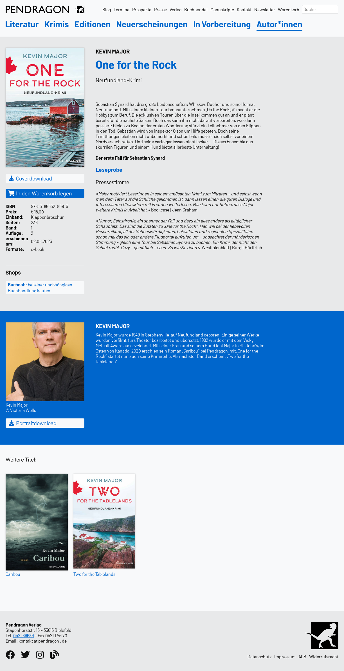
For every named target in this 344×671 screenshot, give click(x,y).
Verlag (175, 9)
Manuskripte (222, 9)
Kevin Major (113, 51)
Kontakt (244, 9)
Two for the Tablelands (94, 574)
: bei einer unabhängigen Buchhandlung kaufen (40, 287)
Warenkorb (288, 9)
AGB (302, 656)
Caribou (13, 574)
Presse (160, 9)
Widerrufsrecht (323, 656)
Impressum (285, 656)
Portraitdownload (32, 423)
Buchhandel (196, 9)
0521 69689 (23, 635)
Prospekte (141, 9)
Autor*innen (279, 24)
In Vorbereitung (222, 24)
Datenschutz (259, 656)
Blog (106, 9)
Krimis (56, 24)
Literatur (22, 24)
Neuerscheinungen (152, 24)
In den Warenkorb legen (40, 193)
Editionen (93, 24)
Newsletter (264, 9)
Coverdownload (30, 178)
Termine (121, 9)
